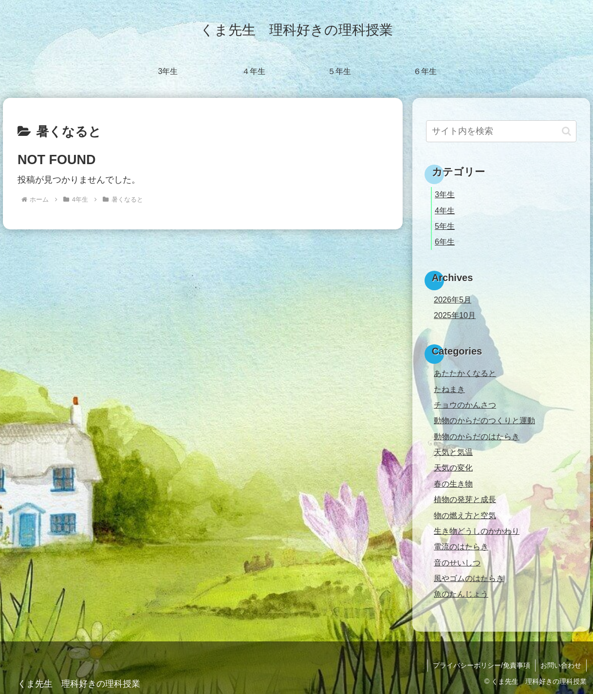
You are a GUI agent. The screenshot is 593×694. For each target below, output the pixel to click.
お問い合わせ (560, 665)
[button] (566, 131)
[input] (501, 131)
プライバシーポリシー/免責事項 (481, 665)
